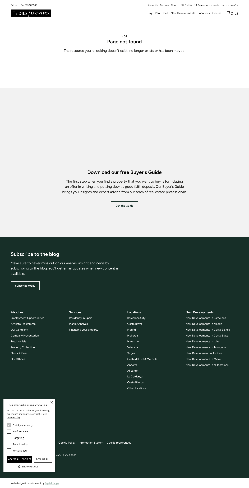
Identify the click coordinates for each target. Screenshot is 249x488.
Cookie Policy (66, 442)
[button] (29, 466)
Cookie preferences (119, 442)
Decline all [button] (43, 459)
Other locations (136, 388)
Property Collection (23, 347)
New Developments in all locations (207, 364)
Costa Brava (134, 323)
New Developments (183, 13)
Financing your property (83, 329)
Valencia (132, 347)
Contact (217, 13)
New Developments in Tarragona (206, 347)
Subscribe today (25, 285)
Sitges (131, 353)
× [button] (51, 402)
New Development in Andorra (204, 353)
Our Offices (18, 359)
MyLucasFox (230, 5)
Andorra (132, 364)
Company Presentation (25, 335)
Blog (173, 5)
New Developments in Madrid (204, 323)
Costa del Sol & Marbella (142, 359)
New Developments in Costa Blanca (208, 329)
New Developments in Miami (203, 359)
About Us (153, 5)
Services (164, 5)
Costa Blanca (135, 382)
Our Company (19, 329)
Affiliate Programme (23, 323)
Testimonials (18, 341)
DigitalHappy (52, 483)
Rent (158, 13)
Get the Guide (124, 205)
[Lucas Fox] (31, 13)
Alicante (132, 370)
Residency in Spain (80, 318)
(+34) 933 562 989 (28, 5)
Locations (204, 13)
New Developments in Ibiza (202, 341)
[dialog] (29, 435)
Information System (91, 442)
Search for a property (206, 5)
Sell (165, 13)
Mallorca (132, 335)
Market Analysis (78, 323)
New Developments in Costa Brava (207, 335)
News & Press (19, 353)
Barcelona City (136, 318)
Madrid (131, 329)
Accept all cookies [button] (19, 459)
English (186, 5)
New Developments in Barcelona (206, 318)
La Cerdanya (134, 376)
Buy (150, 13)
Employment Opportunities (27, 318)
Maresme (133, 341)
